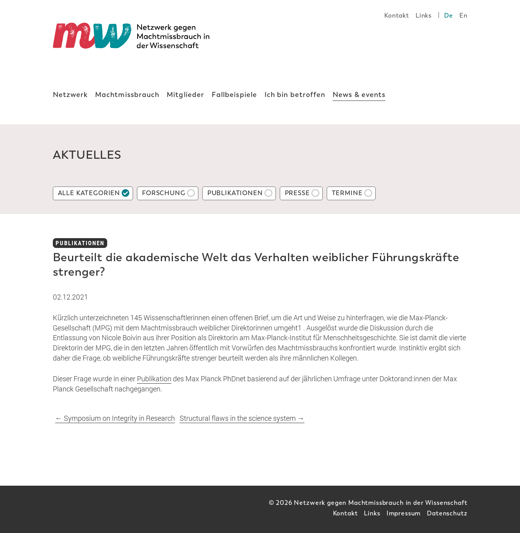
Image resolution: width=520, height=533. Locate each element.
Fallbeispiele (234, 94)
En (463, 15)
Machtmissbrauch (127, 94)
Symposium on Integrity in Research (115, 418)
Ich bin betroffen (294, 94)
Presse (297, 193)
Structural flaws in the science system (242, 418)
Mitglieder (185, 94)
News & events (359, 94)
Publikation (154, 378)
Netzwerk (70, 94)
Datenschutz (447, 513)
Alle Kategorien (89, 193)
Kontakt (396, 15)
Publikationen (235, 193)
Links (424, 15)
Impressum (404, 513)
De (448, 15)
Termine (347, 193)
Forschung (163, 193)
